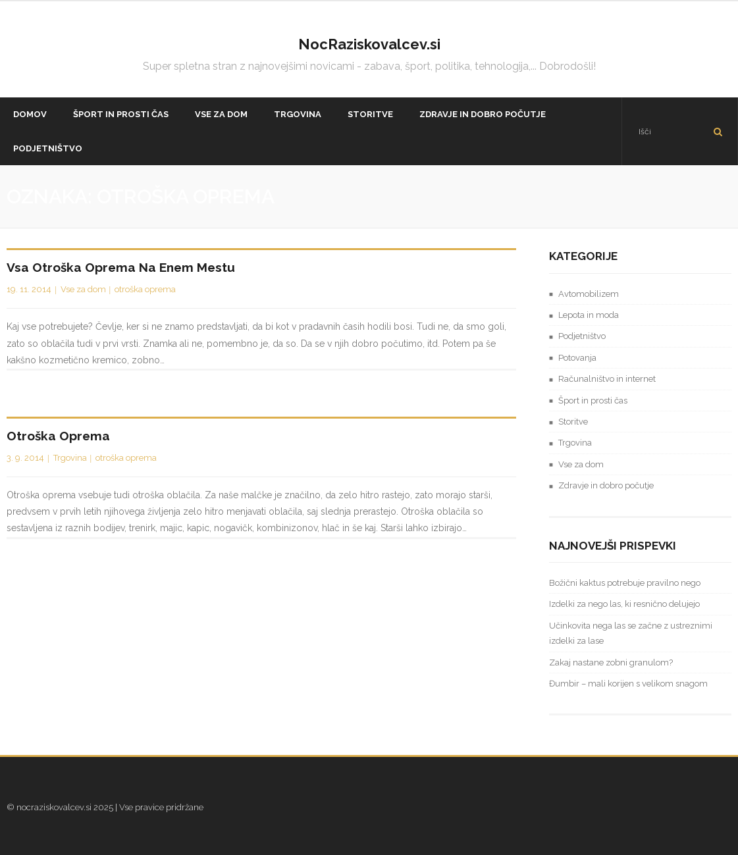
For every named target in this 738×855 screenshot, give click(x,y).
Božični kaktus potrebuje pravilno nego (624, 583)
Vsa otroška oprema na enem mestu (121, 267)
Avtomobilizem (588, 294)
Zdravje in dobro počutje (606, 485)
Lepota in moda (588, 315)
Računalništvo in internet (607, 379)
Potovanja (577, 358)
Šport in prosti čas (592, 400)
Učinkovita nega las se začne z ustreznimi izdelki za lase (630, 633)
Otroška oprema (58, 435)
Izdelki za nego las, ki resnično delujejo (624, 604)
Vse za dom (83, 289)
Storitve (573, 422)
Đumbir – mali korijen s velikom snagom (628, 683)
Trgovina (70, 458)
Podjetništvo (582, 336)
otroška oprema (145, 289)
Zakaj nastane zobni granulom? (611, 662)
